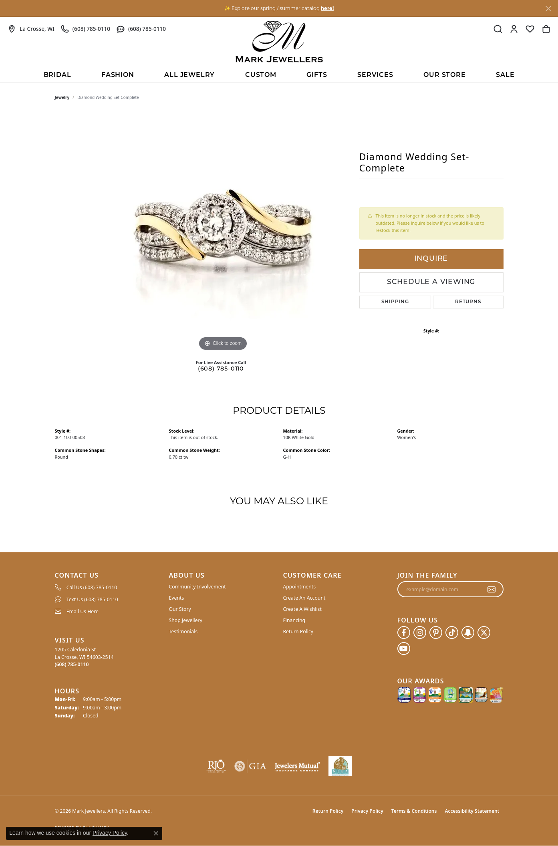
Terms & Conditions (414, 811)
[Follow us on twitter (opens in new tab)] (483, 632)
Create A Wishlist (302, 609)
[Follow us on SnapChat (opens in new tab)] (467, 632)
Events (176, 597)
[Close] (548, 9)
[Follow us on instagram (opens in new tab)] (419, 632)
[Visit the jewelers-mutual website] (297, 766)
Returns (468, 302)
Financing (294, 620)
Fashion (117, 75)
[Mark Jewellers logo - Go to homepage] (279, 41)
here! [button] (327, 8)
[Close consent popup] (155, 833)
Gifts (316, 75)
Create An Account (304, 597)
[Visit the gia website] (250, 766)
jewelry (62, 97)
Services (375, 75)
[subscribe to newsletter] (492, 589)
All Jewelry (189, 75)
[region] (223, 233)
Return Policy (298, 631)
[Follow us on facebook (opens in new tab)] (403, 632)
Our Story (180, 609)
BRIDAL (57, 75)
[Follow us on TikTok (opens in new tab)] (451, 632)
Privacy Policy (367, 811)
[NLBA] (340, 766)
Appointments (299, 586)
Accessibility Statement (472, 811)
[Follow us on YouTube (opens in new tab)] (403, 648)
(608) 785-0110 (221, 369)
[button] (498, 29)
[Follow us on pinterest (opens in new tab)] (435, 632)
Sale (505, 75)
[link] (31, 29)
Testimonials (183, 631)
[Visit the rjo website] (216, 766)
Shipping (395, 302)
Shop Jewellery (185, 620)
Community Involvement (197, 586)
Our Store (444, 75)
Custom (260, 75)
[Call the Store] (72, 664)
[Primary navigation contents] (279, 74)
